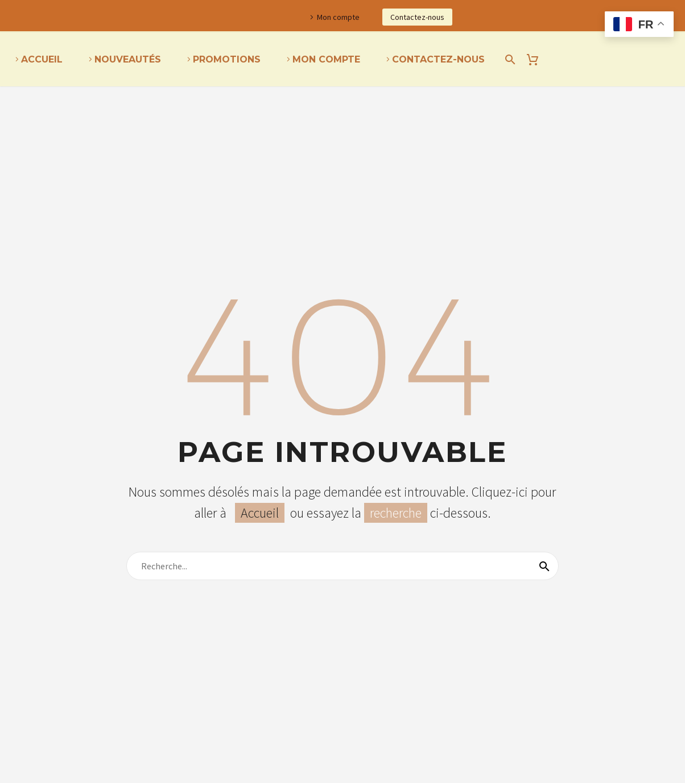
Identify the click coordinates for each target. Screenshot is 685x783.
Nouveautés (127, 59)
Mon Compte (326, 59)
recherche (396, 513)
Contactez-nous (417, 17)
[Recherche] (508, 59)
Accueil (42, 59)
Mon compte (338, 17)
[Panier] (537, 59)
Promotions (227, 59)
